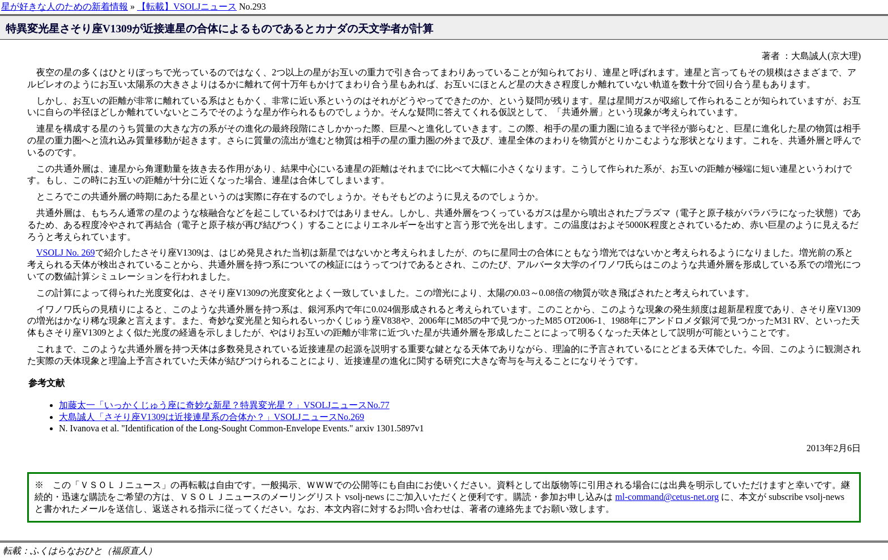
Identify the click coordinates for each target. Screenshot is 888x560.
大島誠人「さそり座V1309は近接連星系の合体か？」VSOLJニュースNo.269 (211, 417)
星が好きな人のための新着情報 (64, 6)
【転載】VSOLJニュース (187, 6)
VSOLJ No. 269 (65, 252)
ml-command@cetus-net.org (667, 497)
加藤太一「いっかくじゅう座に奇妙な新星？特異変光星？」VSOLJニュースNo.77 (224, 405)
